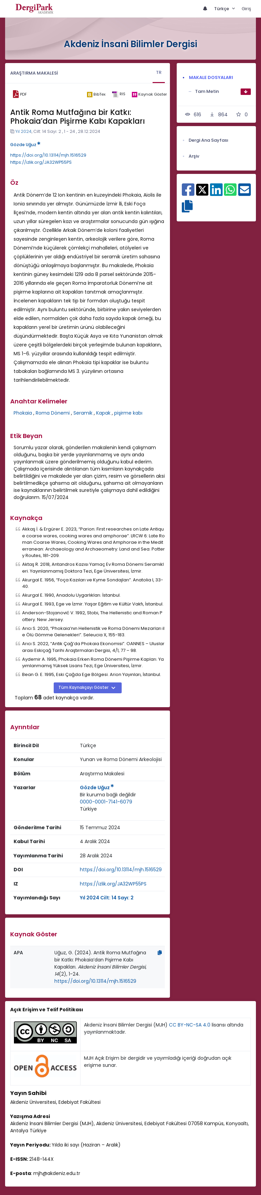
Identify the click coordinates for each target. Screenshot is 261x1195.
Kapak (103, 413)
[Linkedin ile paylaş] (216, 193)
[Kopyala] (160, 952)
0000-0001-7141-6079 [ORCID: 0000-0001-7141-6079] (106, 801)
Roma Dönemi (53, 413)
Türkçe (222, 8)
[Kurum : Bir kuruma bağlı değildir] (108, 794)
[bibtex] (96, 94)
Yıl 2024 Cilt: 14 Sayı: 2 (107, 897)
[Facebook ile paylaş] (188, 193)
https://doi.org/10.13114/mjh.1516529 (48, 155)
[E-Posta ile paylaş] (244, 193)
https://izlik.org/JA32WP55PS (41, 162)
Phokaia (23, 413)
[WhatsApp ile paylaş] (230, 193)
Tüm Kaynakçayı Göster (83, 687)
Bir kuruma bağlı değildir (108, 794)
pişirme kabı (128, 413)
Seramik (82, 413)
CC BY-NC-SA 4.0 (189, 1024)
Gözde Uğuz (25, 144)
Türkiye (88, 808)
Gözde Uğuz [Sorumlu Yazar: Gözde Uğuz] (97, 787)
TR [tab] (158, 72)
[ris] (118, 94)
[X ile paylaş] (202, 189)
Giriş (246, 8)
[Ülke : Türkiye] (88, 809)
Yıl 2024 (23, 131)
